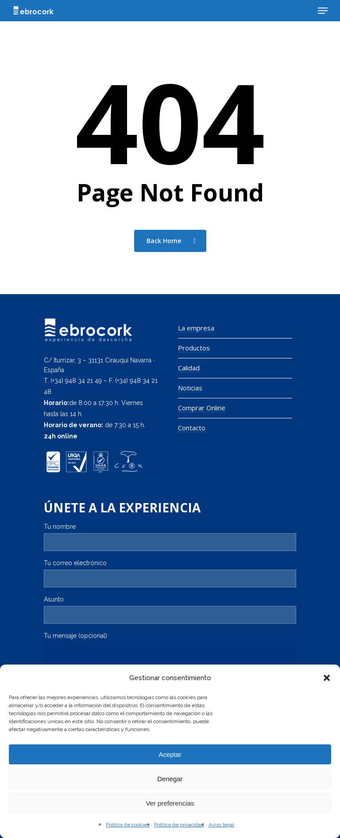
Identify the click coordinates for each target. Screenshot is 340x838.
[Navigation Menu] (323, 10)
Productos (194, 348)
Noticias (190, 388)
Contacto (191, 428)
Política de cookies (128, 825)
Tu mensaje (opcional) (170, 660)
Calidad (189, 368)
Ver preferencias (170, 803)
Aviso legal (221, 825)
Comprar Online (201, 408)
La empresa (196, 328)
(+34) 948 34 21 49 (76, 380)
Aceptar (170, 754)
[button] (326, 677)
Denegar (170, 779)
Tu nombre (170, 537)
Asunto (170, 610)
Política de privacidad (179, 825)
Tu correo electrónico (170, 573)
